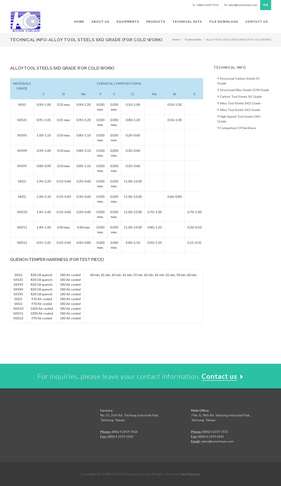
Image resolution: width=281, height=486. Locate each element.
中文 (265, 5)
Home (176, 39)
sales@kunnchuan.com (240, 5)
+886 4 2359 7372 (205, 5)
